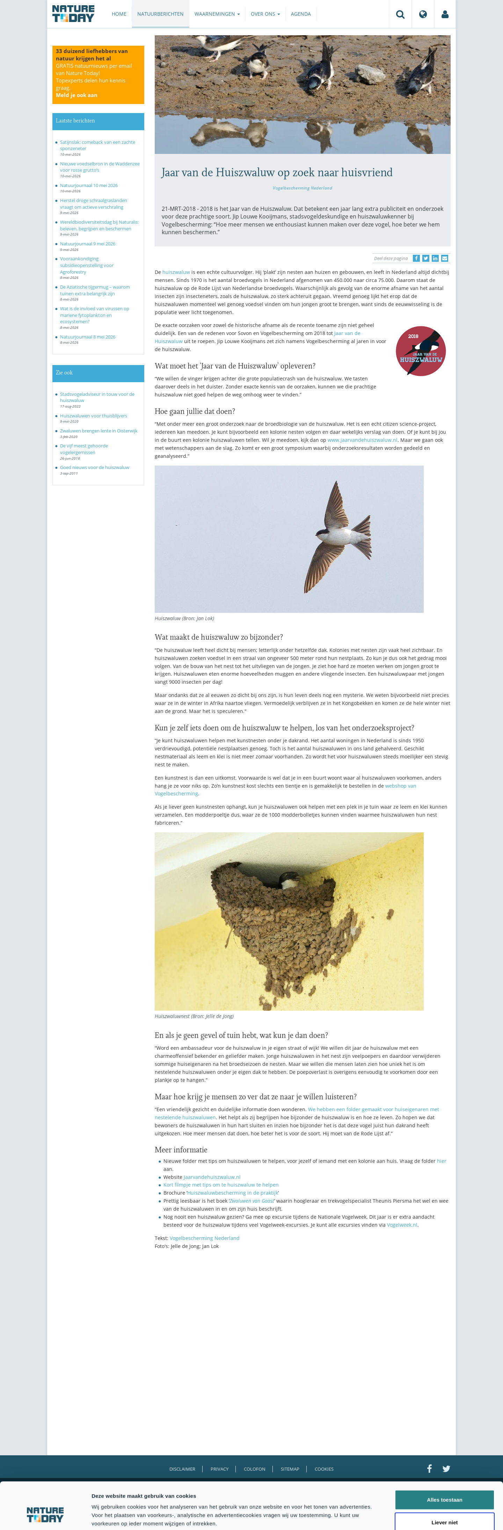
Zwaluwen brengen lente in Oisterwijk (99, 431)
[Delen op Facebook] (416, 258)
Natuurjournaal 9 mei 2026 (87, 243)
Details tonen (377, 1516)
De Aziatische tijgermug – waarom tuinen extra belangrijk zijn (95, 290)
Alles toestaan (444, 1461)
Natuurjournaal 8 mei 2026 (87, 337)
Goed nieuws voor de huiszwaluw (94, 467)
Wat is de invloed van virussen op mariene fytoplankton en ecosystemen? (94, 315)
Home (119, 13)
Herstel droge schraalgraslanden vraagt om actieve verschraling (93, 203)
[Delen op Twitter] (425, 258)
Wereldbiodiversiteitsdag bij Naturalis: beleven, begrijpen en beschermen (99, 225)
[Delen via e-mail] (444, 258)
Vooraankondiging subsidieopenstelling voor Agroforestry (87, 265)
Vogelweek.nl (402, 1224)
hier (441, 1161)
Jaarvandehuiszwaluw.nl (212, 1177)
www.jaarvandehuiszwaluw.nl (363, 440)
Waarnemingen (217, 13)
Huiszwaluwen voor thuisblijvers (93, 416)
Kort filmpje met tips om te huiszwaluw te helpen (221, 1184)
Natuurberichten (160, 13)
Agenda (301, 13)
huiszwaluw (176, 272)
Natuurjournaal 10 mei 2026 (89, 185)
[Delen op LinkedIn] (435, 258)
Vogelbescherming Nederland (302, 188)
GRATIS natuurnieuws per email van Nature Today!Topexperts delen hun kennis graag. (94, 80)
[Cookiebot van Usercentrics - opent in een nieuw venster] (45, 1516)
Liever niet (444, 1484)
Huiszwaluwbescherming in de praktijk (232, 1192)
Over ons (265, 13)
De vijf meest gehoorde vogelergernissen (84, 449)
